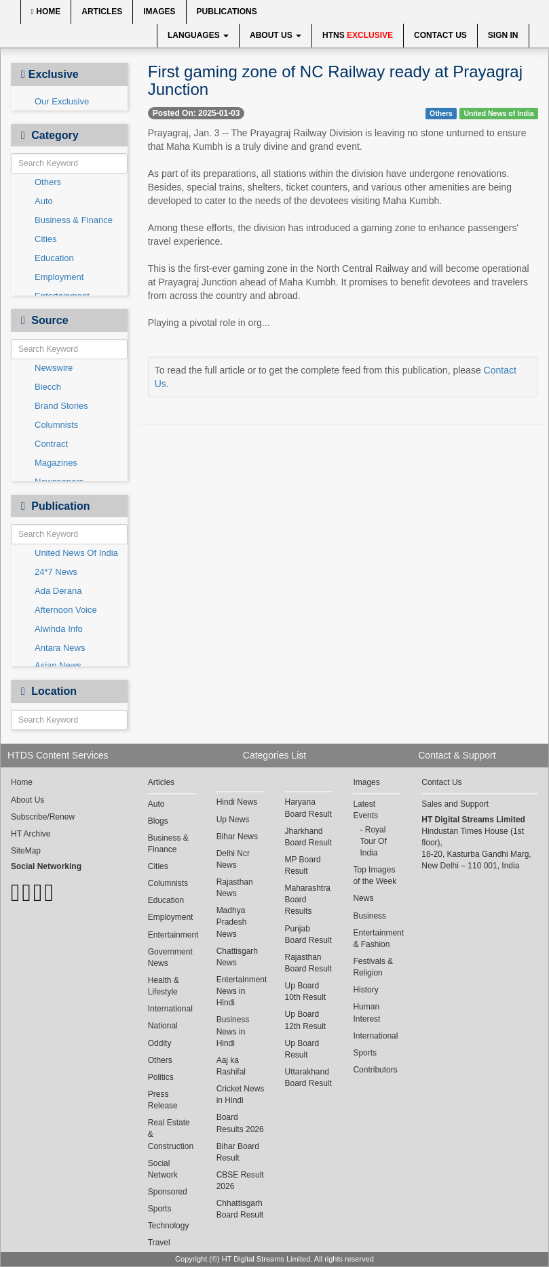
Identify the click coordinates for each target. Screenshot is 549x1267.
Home (46, 11)
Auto (44, 201)
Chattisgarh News (237, 956)
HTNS (357, 35)
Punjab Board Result (308, 934)
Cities (46, 239)
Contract (51, 444)
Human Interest (366, 1012)
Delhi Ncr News (233, 859)
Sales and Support (455, 804)
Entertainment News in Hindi (240, 991)
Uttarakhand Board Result (308, 1077)
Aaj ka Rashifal (231, 1066)
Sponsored (167, 1191)
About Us (275, 35)
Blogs (158, 821)
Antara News (60, 648)
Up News (233, 819)
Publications (227, 11)
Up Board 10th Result (305, 991)
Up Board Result (302, 1049)
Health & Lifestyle (163, 986)
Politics (161, 1077)
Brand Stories (61, 406)
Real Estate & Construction (170, 1134)
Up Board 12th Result (305, 1019)
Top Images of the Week (374, 875)
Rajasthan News (234, 887)
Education (54, 258)
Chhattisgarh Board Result (239, 1209)
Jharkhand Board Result (308, 836)
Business (369, 916)
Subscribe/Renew (43, 817)
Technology (168, 1225)
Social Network (163, 1169)
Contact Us (440, 35)
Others (48, 182)
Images (159, 11)
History (365, 989)
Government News (170, 957)
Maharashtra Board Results (307, 899)
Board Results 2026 (240, 1122)
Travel (159, 1242)
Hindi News (237, 802)
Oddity (160, 1043)
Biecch (48, 387)
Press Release (163, 1099)
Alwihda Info (59, 629)
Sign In (503, 35)
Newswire (54, 368)
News (363, 898)
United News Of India (76, 553)
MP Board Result (303, 865)
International (170, 1008)
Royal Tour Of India (373, 841)
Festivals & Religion (373, 967)
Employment (59, 277)
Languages (198, 35)
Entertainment (172, 935)
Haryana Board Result (308, 807)
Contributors (375, 1069)
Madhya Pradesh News (231, 922)
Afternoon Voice (66, 610)
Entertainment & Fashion (377, 938)
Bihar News (237, 836)
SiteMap (26, 851)
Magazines (56, 463)
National (163, 1025)
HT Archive (30, 834)
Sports (160, 1208)
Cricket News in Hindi (240, 1094)
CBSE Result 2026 (240, 1180)
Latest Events (365, 809)
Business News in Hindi (233, 1031)
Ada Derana (58, 591)
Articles (101, 11)
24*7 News (56, 572)
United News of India (498, 113)
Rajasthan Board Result (308, 962)
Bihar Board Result (237, 1152)
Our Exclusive (62, 101)
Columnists (56, 425)
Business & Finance (74, 220)
